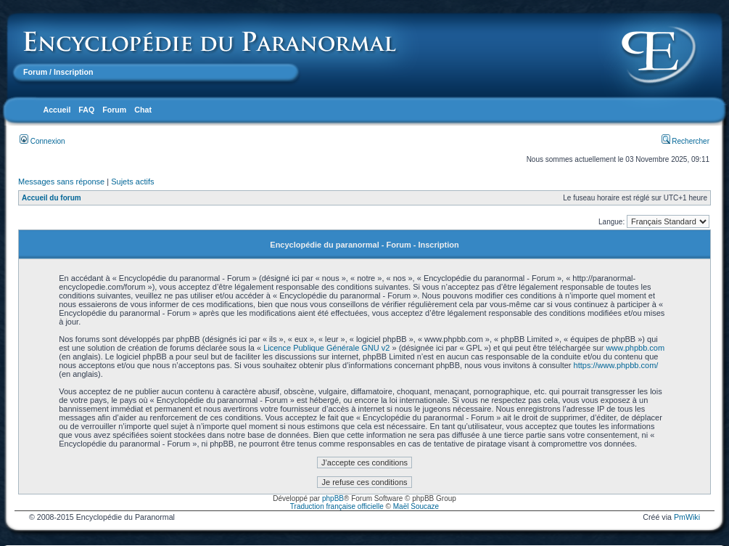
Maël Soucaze (416, 506)
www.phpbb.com (635, 347)
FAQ (86, 109)
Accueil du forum (51, 198)
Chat (143, 109)
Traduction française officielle (337, 506)
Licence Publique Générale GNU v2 (326, 347)
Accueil (56, 109)
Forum (35, 72)
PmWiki (687, 517)
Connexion (42, 141)
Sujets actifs (132, 181)
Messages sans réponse (61, 181)
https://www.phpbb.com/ (616, 365)
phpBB (333, 498)
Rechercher (685, 141)
